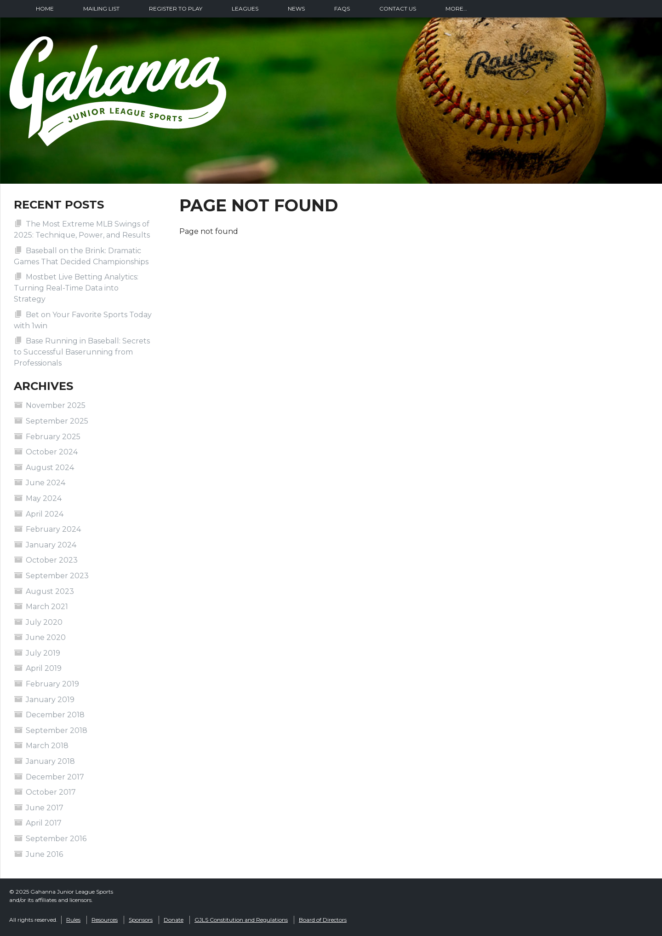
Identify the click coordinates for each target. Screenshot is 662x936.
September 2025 (57, 421)
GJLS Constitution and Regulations (241, 919)
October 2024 (52, 452)
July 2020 (44, 622)
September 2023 (57, 575)
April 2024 (44, 514)
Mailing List (101, 8)
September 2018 (56, 730)
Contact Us (397, 8)
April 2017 (44, 823)
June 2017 (44, 807)
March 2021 (47, 606)
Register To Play (175, 8)
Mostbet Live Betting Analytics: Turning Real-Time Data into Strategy (76, 288)
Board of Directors (323, 919)
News (296, 8)
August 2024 (50, 467)
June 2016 (44, 854)
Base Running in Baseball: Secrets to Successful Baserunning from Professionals (82, 352)
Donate (173, 919)
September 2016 (56, 838)
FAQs (342, 8)
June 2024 (45, 482)
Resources (104, 919)
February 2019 (52, 684)
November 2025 (56, 405)
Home (45, 8)
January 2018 (50, 761)
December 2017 (55, 777)
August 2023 (50, 591)
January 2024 (51, 545)
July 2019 (43, 653)
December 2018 (55, 714)
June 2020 (46, 637)
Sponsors (141, 919)
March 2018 (47, 745)
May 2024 (44, 498)
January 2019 (50, 699)
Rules (73, 919)
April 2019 (44, 668)
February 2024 (53, 529)
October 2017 (51, 792)
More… (456, 8)
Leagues (245, 8)
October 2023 (52, 560)
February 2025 (53, 436)
